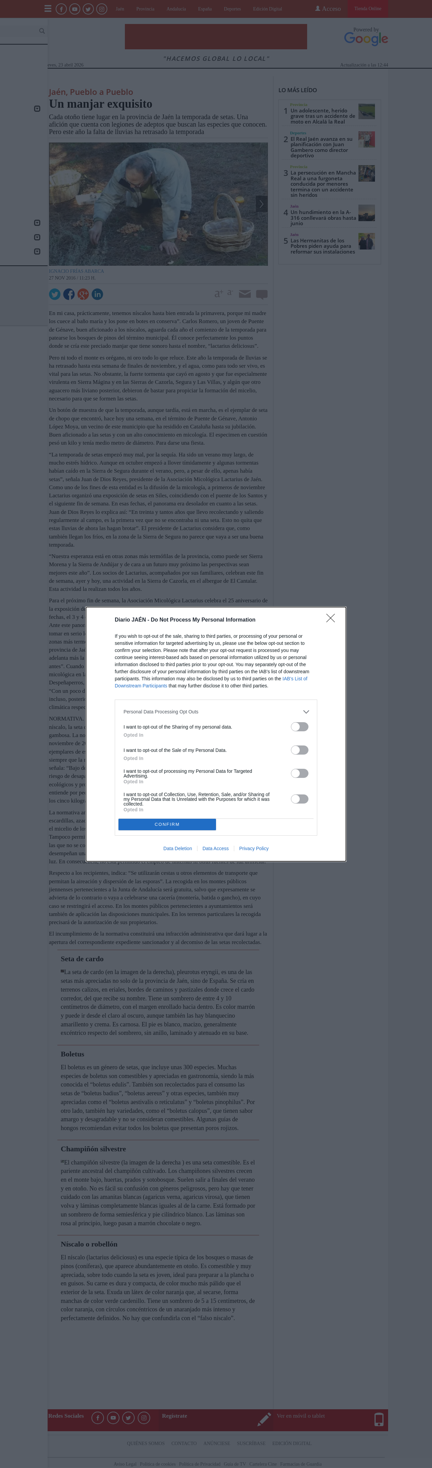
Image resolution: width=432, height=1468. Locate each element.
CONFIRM (167, 824)
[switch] (299, 726)
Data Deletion (177, 848)
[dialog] (216, 734)
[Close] (332, 620)
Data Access (215, 848)
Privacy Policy (254, 848)
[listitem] (216, 711)
